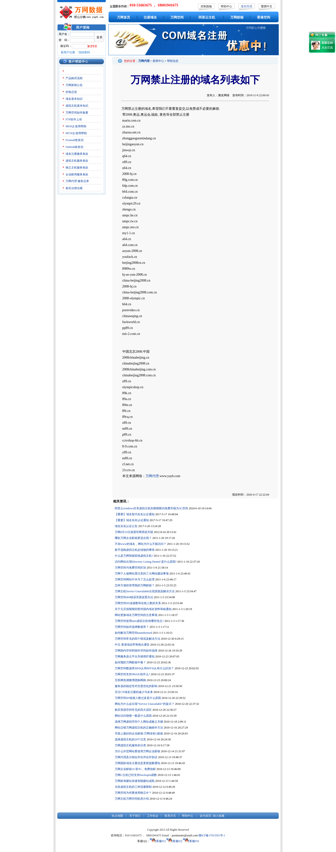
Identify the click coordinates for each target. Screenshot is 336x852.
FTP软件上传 (74, 119)
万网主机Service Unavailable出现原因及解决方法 (145, 591)
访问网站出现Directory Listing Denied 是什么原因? (146, 561)
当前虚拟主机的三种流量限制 (133, 786)
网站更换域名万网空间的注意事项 (136, 615)
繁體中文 (266, 6)
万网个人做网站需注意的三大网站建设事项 (142, 573)
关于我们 (135, 815)
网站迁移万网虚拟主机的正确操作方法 (139, 727)
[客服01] (158, 841)
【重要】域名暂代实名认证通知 (135, 514)
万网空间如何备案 (77, 112)
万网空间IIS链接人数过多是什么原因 (138, 698)
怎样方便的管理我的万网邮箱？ (135, 585)
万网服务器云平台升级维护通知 (135, 656)
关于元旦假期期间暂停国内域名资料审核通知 (143, 609)
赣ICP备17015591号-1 (212, 835)
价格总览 (71, 92)
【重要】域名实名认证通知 (132, 520)
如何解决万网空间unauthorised (133, 632)
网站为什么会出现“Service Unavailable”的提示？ (144, 704)
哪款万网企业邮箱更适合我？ (133, 538)
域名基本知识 (74, 98)
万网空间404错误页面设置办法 (134, 597)
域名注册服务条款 (77, 153)
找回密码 (84, 52)
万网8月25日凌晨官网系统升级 (134, 532)
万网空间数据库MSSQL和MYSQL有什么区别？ (144, 668)
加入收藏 (218, 815)
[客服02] (174, 841)
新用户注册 (68, 52)
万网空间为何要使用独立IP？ (133, 792)
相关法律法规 (74, 188)
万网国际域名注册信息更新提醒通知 (137, 763)
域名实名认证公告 (126, 526)
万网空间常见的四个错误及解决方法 (137, 638)
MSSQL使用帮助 (76, 126)
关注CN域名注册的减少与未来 (134, 692)
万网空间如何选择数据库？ (132, 627)
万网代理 (71, 181)
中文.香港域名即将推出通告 (132, 644)
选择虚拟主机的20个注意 (130, 739)
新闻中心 (158, 61)
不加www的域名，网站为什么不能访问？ (140, 544)
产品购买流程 (74, 78)
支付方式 (246, 6)
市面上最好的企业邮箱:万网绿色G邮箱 (139, 733)
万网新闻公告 (74, 85)
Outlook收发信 (74, 147)
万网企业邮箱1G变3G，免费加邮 (135, 769)
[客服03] (191, 841)
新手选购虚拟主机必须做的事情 (135, 549)
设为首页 (205, 815)
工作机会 (152, 815)
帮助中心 (226, 6)
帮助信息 (172, 61)
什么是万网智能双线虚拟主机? (134, 555)
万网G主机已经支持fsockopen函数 (136, 775)
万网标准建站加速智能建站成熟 (135, 781)
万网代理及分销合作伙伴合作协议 (136, 757)
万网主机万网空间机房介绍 (132, 798)
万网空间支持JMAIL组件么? (132, 674)
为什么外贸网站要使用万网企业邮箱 (137, 751)
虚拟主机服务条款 (77, 160)
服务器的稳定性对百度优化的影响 (136, 686)
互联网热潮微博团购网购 (130, 680)
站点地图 (117, 815)
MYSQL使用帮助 (76, 133)
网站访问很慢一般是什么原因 (133, 715)
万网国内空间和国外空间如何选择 (136, 650)
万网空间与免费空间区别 (130, 567)
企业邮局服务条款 (77, 174)
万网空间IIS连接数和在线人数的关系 (138, 603)
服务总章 (83, 181)
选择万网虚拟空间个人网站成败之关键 (139, 721)
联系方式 (170, 815)
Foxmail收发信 (75, 140)
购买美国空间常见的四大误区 (133, 709)
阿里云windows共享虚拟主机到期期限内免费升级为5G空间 (151, 508)
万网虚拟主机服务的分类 (130, 745)
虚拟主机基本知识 (77, 105)
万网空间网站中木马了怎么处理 (135, 579)
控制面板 (206, 6)
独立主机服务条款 (77, 167)
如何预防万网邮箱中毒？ (130, 662)
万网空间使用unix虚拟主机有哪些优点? (139, 621)
